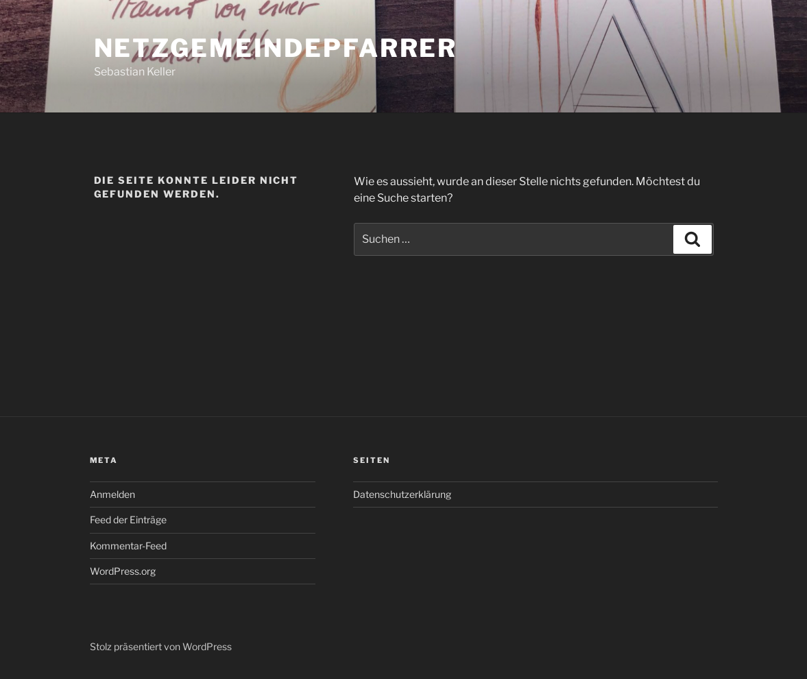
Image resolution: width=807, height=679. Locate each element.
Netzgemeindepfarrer (276, 48)
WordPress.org (123, 571)
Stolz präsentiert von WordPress (161, 646)
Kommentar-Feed (128, 545)
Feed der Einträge (128, 519)
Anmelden (112, 494)
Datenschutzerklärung (402, 494)
